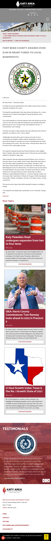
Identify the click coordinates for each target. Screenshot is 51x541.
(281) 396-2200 (11, 508)
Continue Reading (25, 264)
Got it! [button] (46, 537)
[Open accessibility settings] (3, 538)
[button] (44, 480)
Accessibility (8, 529)
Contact (39, 9)
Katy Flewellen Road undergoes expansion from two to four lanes (25, 240)
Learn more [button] (16, 538)
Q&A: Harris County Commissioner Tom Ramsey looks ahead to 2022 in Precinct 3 (24, 316)
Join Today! (20, 9)
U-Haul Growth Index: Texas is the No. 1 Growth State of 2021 (24, 390)
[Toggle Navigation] (47, 19)
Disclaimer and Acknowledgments (16, 525)
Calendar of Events (30, 9)
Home (5, 514)
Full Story (6, 196)
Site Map (6, 522)
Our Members (12, 9)
